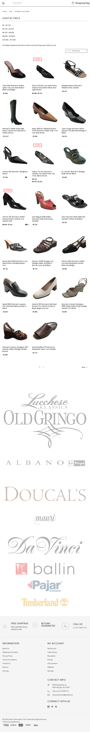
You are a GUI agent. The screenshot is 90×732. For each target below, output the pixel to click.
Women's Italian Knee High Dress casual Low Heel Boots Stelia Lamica (13, 131)
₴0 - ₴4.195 (6, 25)
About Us (5, 648)
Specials (50, 671)
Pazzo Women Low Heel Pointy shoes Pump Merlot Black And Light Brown (44, 87)
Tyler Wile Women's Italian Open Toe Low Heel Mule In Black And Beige (13, 87)
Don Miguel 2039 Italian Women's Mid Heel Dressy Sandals (42, 219)
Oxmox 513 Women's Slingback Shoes (15, 172)
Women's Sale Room (22, 11)
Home (4, 11)
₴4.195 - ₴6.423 (8, 29)
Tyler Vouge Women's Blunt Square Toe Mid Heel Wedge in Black (74, 131)
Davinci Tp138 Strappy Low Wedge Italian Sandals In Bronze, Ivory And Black (42, 263)
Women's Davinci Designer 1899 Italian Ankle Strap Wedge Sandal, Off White (74, 306)
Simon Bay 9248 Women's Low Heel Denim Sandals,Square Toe (14, 263)
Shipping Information (10, 652)
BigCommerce (41, 719)
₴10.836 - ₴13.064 (9, 40)
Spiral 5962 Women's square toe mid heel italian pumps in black (14, 306)
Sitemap (5, 671)
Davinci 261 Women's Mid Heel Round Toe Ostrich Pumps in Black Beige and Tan (44, 306)
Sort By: (69, 51)
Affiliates (50, 667)
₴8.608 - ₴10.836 (8, 36)
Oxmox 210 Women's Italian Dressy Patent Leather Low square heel (13, 219)
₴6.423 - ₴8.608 (8, 33)
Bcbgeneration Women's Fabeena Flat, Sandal (72, 86)
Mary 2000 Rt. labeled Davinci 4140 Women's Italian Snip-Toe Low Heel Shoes (45, 131)
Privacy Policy (7, 656)
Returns (5, 667)
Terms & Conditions (9, 660)
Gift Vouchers (52, 663)
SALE (10, 11)
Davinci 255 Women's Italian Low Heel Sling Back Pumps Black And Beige (73, 263)
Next (84, 367)
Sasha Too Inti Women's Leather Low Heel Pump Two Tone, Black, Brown (43, 173)
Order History (52, 652)
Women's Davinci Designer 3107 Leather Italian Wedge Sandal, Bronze (15, 349)
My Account (51, 648)
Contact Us (6, 663)
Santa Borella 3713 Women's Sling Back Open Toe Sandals (44, 348)
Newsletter (51, 656)
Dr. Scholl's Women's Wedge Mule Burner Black (73, 172)
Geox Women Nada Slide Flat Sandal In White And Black (73, 218)
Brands (50, 660)
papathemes (15, 722)
